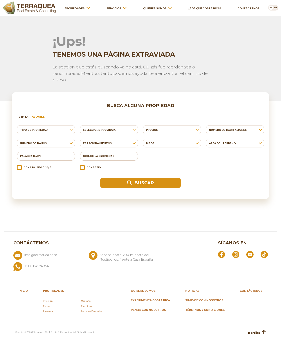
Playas (46, 306)
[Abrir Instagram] (235, 254)
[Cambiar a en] (276, 7)
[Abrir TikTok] (264, 254)
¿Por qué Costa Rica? (204, 8)
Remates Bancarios (91, 311)
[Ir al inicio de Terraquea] (29, 7)
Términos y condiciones (205, 310)
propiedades (53, 290)
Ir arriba (257, 332)
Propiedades (75, 8)
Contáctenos (248, 8)
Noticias (192, 290)
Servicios (113, 8)
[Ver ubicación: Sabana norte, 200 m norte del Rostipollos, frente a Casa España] (124, 256)
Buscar (140, 182)
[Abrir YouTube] (249, 254)
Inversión (48, 301)
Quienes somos (154, 8)
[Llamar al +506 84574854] (86, 266)
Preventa (48, 311)
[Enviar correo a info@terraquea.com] (49, 256)
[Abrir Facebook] (221, 254)
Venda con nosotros (148, 310)
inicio (23, 290)
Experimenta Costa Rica (150, 300)
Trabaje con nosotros (204, 300)
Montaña (86, 301)
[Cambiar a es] (271, 7)
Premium (86, 306)
